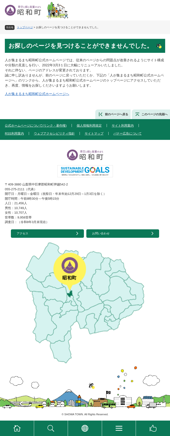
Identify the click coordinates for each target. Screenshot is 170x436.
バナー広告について (127, 133)
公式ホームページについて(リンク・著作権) (36, 125)
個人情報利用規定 (89, 125)
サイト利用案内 (123, 125)
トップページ (25, 27)
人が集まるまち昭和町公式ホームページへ (37, 94)
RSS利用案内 (14, 133)
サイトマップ (94, 133)
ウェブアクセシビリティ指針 (54, 133)
